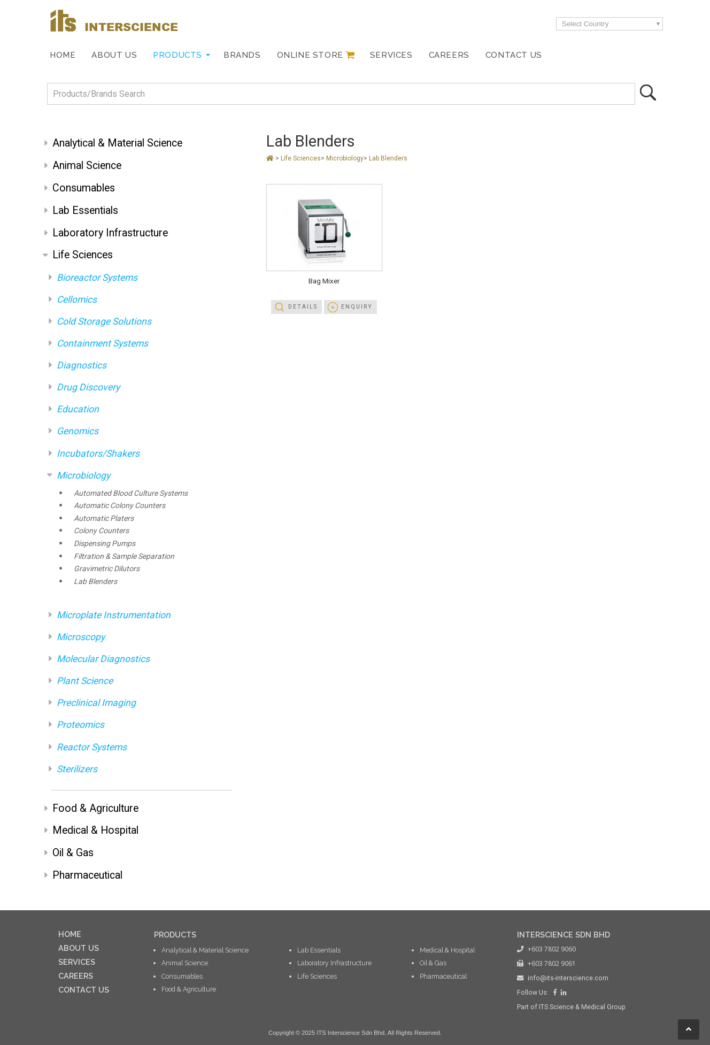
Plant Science (85, 680)
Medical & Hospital (95, 830)
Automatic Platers (104, 518)
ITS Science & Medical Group (582, 1007)
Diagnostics (81, 365)
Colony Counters (101, 530)
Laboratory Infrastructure (110, 233)
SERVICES (76, 961)
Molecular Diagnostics (103, 659)
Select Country (585, 24)
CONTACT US (83, 989)
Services (391, 55)
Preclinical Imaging (96, 702)
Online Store (310, 55)
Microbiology (83, 475)
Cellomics (77, 299)
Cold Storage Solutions (104, 321)
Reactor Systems (92, 747)
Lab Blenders (95, 581)
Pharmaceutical (87, 875)
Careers (449, 55)
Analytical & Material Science (117, 143)
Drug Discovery (88, 387)
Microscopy (81, 637)
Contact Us (513, 55)
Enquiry (357, 306)
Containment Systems (102, 343)
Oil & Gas (73, 853)
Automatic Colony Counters (119, 505)
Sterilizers (77, 769)
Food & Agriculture (95, 808)
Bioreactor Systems (97, 277)
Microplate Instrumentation (114, 615)
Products (177, 55)
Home (62, 55)
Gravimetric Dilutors (107, 568)
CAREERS (75, 975)
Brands (242, 55)
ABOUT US (78, 947)
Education (78, 409)
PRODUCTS (175, 934)
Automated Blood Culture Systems (131, 493)
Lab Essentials (85, 210)
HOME (69, 934)
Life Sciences (82, 255)
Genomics (77, 431)
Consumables (83, 188)
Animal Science (86, 165)
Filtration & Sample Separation (124, 556)
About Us (114, 55)
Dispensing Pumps (104, 543)
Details (303, 306)
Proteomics (80, 724)
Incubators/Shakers (98, 453)
